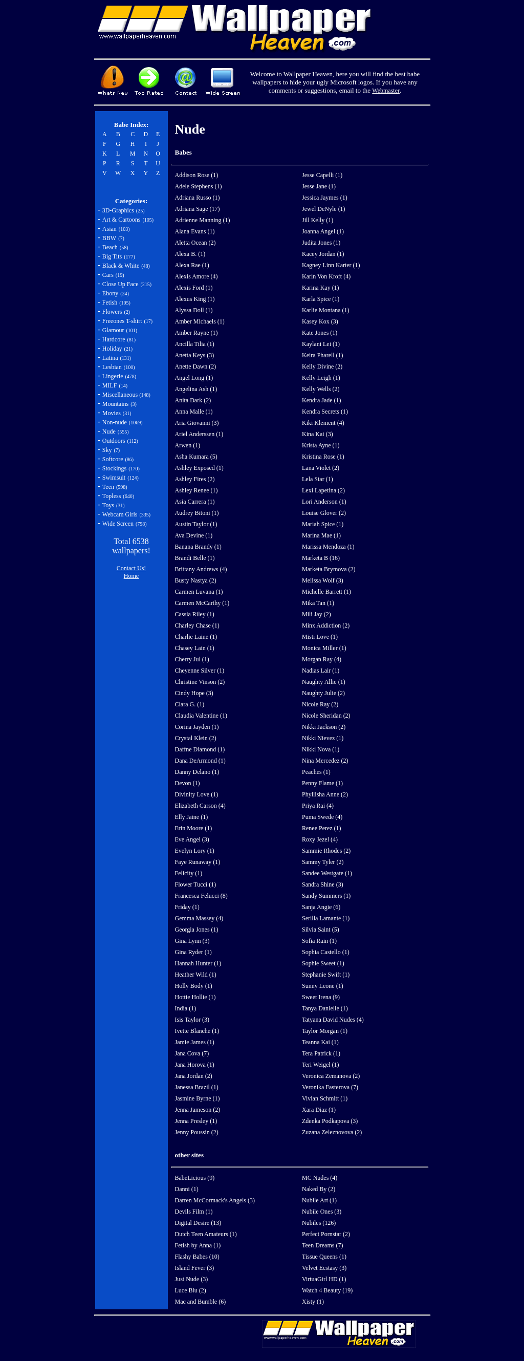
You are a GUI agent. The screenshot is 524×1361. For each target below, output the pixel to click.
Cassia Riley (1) (194, 614)
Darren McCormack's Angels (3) (215, 1200)
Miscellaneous (120, 394)
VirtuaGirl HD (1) (324, 1279)
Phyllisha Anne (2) (325, 794)
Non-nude (114, 422)
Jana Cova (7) (192, 1053)
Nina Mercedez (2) (325, 760)
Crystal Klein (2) (195, 738)
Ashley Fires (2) (195, 479)
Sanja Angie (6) (321, 907)
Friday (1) (187, 907)
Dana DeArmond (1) (200, 760)
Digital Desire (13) (198, 1222)
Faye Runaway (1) (198, 862)
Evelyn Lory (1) (194, 850)
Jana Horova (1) (194, 1064)
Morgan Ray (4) (321, 659)
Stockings (114, 468)
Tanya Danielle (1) (325, 1008)
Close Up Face (120, 284)
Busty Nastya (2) (195, 580)
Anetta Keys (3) (194, 355)
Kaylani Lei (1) (321, 344)
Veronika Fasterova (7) (330, 1087)
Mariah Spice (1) (322, 524)
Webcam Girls (120, 514)
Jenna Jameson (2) (198, 1109)
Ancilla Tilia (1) (194, 344)
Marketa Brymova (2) (329, 569)
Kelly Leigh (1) (321, 377)
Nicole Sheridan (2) (326, 715)
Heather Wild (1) (195, 974)
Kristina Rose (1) (323, 456)
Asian (109, 228)
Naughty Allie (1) (323, 681)
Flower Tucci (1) (195, 884)
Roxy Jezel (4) (320, 839)
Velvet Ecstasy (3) (324, 1267)
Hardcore (113, 339)
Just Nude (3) (191, 1279)
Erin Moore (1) (193, 828)
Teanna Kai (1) (320, 1042)
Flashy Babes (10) (197, 1256)
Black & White (120, 265)
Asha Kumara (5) (196, 456)
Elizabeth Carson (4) (200, 805)
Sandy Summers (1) (326, 895)
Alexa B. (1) (190, 253)
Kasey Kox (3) (320, 321)
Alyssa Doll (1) (194, 310)
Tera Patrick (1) (321, 1053)
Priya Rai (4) (318, 805)
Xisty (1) (313, 1301)
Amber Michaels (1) (200, 321)
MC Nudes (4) (319, 1177)
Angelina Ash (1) (196, 389)
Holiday (112, 348)
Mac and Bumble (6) (200, 1301)
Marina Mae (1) (321, 535)
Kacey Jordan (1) (323, 253)
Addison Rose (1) (197, 175)
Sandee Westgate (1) (327, 873)
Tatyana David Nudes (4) (333, 1019)
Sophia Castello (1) (326, 952)
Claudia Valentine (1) (201, 715)
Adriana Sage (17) (197, 208)
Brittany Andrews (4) (201, 569)
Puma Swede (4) (322, 816)
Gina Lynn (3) (192, 940)
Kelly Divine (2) (322, 366)
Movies (111, 413)
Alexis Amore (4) (196, 276)
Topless (111, 496)
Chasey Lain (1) (194, 648)
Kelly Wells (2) (320, 389)
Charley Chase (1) (197, 625)
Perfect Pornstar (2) (326, 1234)
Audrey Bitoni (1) (197, 512)
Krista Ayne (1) (321, 445)
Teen (108, 486)
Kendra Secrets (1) (325, 411)
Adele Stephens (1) (198, 186)
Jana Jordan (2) (193, 1075)
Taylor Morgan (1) (324, 1030)
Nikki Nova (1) (320, 749)
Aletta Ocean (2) (195, 242)
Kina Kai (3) (317, 434)
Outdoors (113, 440)
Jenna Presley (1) (196, 1121)
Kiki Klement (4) (323, 422)
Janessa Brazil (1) (197, 1087)
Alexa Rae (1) (192, 265)
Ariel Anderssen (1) (199, 434)
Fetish (109, 302)
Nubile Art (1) (319, 1200)
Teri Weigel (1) (320, 1064)
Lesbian (112, 367)
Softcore (112, 459)
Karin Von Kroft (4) (326, 276)
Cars (108, 274)
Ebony (110, 293)
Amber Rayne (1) (196, 332)
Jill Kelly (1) (317, 220)
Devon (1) (187, 783)
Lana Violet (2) (320, 467)
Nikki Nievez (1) (322, 738)
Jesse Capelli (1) (322, 175)
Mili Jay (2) (316, 614)
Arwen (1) (188, 445)
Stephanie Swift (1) (326, 974)
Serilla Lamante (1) (326, 918)
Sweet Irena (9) (321, 997)
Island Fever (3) (194, 1267)
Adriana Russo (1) (197, 197)
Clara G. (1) (190, 704)
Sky (107, 449)
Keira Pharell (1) (322, 355)
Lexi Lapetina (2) (323, 490)
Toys (108, 505)
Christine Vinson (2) (200, 681)
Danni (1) (187, 1189)
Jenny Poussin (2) (197, 1132)
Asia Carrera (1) (195, 501)
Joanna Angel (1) (323, 231)
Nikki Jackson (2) (323, 726)
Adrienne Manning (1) (202, 220)
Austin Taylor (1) (196, 524)
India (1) (185, 1008)
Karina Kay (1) (320, 287)
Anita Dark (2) (193, 400)
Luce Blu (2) (190, 1290)
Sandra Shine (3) (322, 884)
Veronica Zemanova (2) (331, 1075)
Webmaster (386, 90)
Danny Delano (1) (197, 771)
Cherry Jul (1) (192, 659)
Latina (110, 357)
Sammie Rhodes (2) (326, 850)
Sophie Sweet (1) (323, 963)
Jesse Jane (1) (319, 186)
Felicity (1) (189, 873)
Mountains (115, 403)
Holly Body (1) (193, 985)
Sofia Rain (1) (319, 940)
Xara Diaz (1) (319, 1109)
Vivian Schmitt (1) (324, 1098)
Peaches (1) (316, 771)
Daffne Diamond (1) (200, 749)
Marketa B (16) (321, 557)
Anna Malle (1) (194, 411)
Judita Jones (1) (321, 242)
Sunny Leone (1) (322, 985)
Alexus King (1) (195, 299)
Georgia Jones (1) (197, 929)
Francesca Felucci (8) (201, 895)
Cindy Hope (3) (194, 693)
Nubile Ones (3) (321, 1211)
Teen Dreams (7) (322, 1245)
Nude (109, 431)
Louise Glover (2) (324, 512)
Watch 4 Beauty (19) (327, 1290)
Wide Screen (118, 523)
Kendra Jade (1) (321, 400)
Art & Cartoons (121, 219)
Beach (110, 247)
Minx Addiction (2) (326, 625)
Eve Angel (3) (192, 839)
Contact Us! (131, 568)
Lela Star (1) (317, 479)
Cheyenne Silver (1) (200, 670)
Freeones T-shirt (122, 321)
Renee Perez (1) (321, 828)
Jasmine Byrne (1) (197, 1098)
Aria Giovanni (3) (197, 422)
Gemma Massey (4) (199, 918)
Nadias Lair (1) (320, 670)
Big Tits (112, 256)
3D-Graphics (118, 210)
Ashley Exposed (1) (199, 467)
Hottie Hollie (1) (195, 997)
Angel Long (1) (194, 377)
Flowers (112, 311)
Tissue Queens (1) (324, 1256)
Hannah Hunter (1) (198, 963)
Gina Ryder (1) (193, 952)
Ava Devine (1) (194, 535)
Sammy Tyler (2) (323, 862)
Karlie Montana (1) (326, 310)
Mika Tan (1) (318, 603)
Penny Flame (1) (322, 783)
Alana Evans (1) (195, 231)
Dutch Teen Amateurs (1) (206, 1234)
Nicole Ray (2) (320, 704)
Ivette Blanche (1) (197, 1030)
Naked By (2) (318, 1189)
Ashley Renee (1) (196, 490)
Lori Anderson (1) (324, 501)
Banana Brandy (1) (198, 546)
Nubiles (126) (319, 1222)
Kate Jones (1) (319, 332)
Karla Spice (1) (320, 299)
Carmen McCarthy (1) (202, 603)
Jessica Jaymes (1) (324, 197)
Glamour (113, 330)
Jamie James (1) (194, 1042)
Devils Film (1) (194, 1211)
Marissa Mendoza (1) (328, 546)
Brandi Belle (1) (195, 557)
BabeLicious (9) (195, 1177)
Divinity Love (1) (197, 794)
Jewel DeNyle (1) (323, 208)
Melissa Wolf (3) (322, 580)
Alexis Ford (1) (194, 287)
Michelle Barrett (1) (326, 591)
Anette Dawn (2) (195, 366)
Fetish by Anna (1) (198, 1245)
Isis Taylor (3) (192, 1019)
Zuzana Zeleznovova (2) (332, 1132)
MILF (109, 385)
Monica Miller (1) (324, 648)
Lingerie (112, 376)
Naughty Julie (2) (323, 693)
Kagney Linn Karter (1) (331, 265)
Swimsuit (113, 477)
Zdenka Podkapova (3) (330, 1121)
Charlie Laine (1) (196, 636)
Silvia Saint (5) (320, 929)
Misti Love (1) (320, 636)
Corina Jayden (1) (197, 726)
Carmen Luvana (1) (199, 591)
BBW (109, 238)
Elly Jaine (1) (191, 816)
